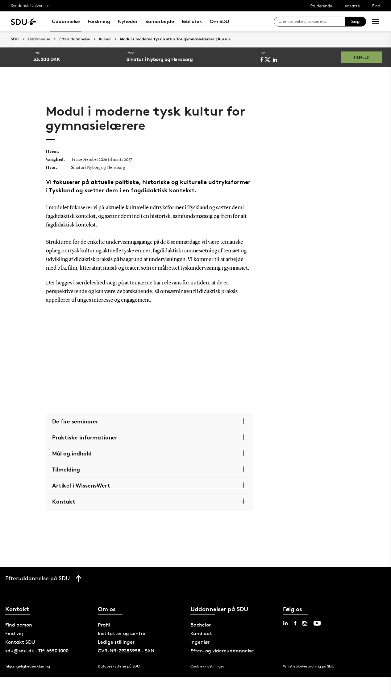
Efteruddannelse (74, 39)
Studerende (321, 5)
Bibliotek (192, 21)
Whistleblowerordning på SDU (309, 666)
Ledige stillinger (116, 642)
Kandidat (201, 633)
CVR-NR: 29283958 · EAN (126, 651)
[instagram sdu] (304, 623)
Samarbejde (159, 21)
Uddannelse (66, 21)
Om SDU (219, 21)
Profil (104, 625)
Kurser (105, 39)
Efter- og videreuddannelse (222, 651)
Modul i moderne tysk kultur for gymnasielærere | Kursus (175, 39)
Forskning (99, 21)
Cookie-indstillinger (207, 666)
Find (376, 5)
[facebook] (262, 59)
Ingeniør (200, 642)
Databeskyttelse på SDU (119, 666)
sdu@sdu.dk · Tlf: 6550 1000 (37, 651)
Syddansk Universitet (31, 5)
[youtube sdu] (317, 623)
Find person (18, 625)
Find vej (14, 633)
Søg (355, 21)
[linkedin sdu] (285, 623)
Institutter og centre (121, 633)
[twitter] (268, 59)
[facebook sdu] (295, 623)
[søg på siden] (312, 21)
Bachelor (200, 625)
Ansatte (352, 5)
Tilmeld (359, 57)
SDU (15, 39)
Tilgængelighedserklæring (27, 666)
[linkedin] (276, 59)
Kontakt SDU (20, 642)
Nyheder (128, 21)
